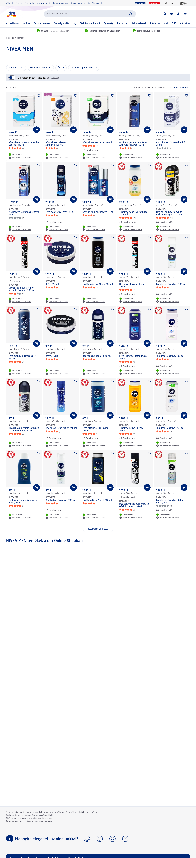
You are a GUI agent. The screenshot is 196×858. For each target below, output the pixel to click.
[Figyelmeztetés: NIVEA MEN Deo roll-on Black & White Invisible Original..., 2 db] (164, 222)
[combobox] (90, 13)
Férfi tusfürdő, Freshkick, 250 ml (95, 429)
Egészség (109, 23)
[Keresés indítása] (130, 13)
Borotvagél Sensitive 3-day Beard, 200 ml (169, 501)
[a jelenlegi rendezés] (178, 87)
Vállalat (9, 3)
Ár (59, 68)
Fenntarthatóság (60, 3)
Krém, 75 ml (51, 356)
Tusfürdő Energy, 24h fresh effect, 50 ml (23, 501)
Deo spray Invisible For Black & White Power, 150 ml (134, 505)
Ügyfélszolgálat (95, 3)
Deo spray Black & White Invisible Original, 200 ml (21, 289)
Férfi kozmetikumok (90, 23)
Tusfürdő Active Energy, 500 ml (131, 429)
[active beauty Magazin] (183, 3)
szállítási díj (75, 812)
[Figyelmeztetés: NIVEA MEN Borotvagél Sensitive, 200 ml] (164, 294)
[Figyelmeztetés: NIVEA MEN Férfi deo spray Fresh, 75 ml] (53, 222)
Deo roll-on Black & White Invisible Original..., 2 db (169, 213)
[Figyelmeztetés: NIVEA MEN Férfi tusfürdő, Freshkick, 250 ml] (90, 438)
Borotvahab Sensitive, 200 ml (60, 500)
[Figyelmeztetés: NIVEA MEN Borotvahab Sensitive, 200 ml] (53, 510)
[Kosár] (185, 14)
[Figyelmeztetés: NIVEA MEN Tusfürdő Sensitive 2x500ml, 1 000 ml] (127, 222)
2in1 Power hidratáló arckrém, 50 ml (24, 213)
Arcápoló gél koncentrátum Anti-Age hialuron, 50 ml (133, 143)
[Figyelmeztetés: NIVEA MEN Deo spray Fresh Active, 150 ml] (53, 438)
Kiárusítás (185, 23)
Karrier (19, 3)
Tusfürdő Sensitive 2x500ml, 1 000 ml (133, 213)
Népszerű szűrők (38, 68)
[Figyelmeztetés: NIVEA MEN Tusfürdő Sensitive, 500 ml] (164, 366)
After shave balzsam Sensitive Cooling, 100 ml (24, 143)
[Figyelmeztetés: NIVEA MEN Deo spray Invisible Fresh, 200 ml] (127, 294)
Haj (74, 23)
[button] (87, 839)
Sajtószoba (29, 3)
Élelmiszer (122, 23)
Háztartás (155, 23)
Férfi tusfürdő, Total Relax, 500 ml (133, 357)
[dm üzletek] (165, 14)
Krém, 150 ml (52, 284)
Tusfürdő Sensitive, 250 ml (169, 428)
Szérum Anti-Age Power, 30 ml (97, 212)
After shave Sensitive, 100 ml (97, 142)
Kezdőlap (10, 38)
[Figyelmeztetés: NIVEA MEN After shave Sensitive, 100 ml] (90, 150)
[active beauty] (140, 3)
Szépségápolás (61, 23)
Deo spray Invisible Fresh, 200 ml (132, 285)
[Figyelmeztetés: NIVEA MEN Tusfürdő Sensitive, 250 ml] (164, 438)
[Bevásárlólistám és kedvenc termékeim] (171, 14)
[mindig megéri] (154, 3)
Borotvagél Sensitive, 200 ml (170, 284)
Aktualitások (12, 23)
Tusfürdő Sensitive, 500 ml (169, 356)
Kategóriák (14, 68)
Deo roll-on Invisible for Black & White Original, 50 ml (24, 429)
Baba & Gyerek (139, 23)
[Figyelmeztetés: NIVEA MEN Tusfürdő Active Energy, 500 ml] (127, 438)
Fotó (174, 23)
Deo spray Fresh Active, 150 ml (61, 428)
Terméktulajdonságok (82, 68)
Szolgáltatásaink (78, 3)
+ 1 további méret (16, 281)
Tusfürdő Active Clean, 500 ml (97, 284)
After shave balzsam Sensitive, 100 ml (55, 143)
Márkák (26, 23)
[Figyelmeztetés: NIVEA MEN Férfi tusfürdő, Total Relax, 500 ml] (127, 366)
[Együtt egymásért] (170, 3)
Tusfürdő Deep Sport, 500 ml (97, 500)
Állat (165, 23)
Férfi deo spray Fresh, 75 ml (59, 212)
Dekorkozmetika (42, 23)
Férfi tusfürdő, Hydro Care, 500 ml (22, 357)
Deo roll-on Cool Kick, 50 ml (96, 356)
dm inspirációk (43, 3)
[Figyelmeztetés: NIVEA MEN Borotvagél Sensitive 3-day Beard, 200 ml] (164, 510)
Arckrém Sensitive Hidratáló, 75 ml (171, 143)
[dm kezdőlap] (11, 13)
